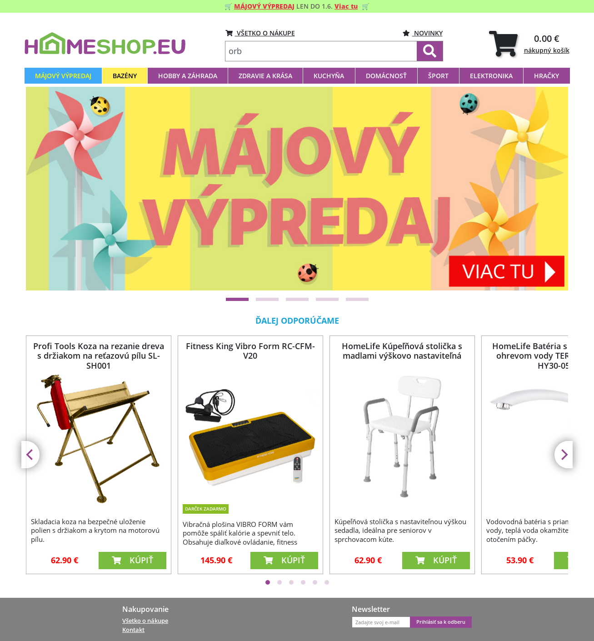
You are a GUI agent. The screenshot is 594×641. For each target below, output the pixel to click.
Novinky (423, 33)
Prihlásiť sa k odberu (440, 622)
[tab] (529, 43)
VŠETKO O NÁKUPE (260, 33)
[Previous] (30, 454)
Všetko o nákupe (145, 620)
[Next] (563, 454)
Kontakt (133, 630)
